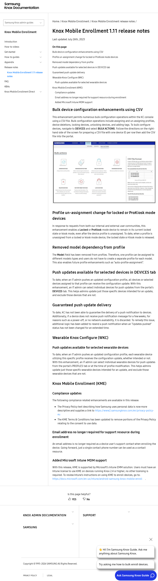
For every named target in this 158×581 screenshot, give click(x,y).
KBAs (7, 86)
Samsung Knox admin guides (19, 22)
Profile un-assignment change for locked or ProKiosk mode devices (85, 57)
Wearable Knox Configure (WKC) (68, 77)
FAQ (7, 81)
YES (72, 499)
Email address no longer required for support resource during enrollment (90, 97)
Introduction (11, 41)
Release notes (11, 67)
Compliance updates (65, 92)
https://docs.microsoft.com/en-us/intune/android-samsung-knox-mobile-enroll (97, 479)
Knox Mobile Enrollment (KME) (67, 87)
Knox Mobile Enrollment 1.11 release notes (25, 74)
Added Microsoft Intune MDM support (73, 102)
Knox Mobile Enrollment (75, 21)
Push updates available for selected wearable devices (81, 82)
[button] (44, 511)
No (86, 499)
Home (55, 21)
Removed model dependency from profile (72, 62)
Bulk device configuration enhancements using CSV (77, 52)
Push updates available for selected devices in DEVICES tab (81, 67)
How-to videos (12, 46)
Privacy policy (30, 575)
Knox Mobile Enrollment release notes (113, 21)
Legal (50, 575)
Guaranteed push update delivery (68, 72)
